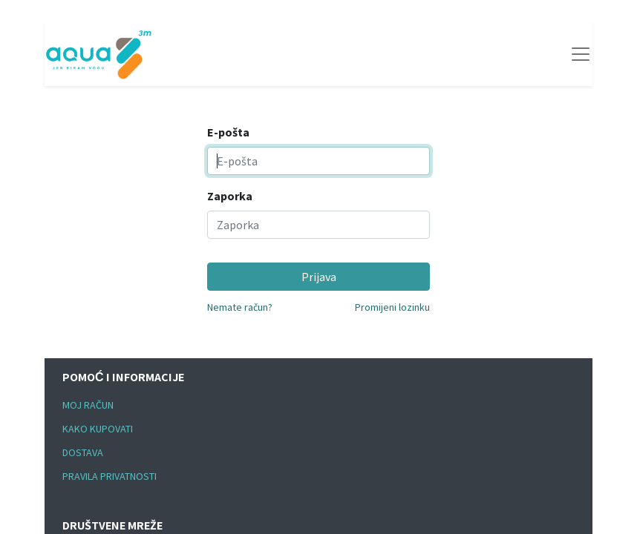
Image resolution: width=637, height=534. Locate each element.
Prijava (318, 276)
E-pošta (228, 132)
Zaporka (229, 195)
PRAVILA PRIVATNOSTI (109, 476)
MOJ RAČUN (88, 405)
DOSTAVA (82, 452)
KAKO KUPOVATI (97, 428)
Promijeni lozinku (392, 307)
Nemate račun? (239, 307)
